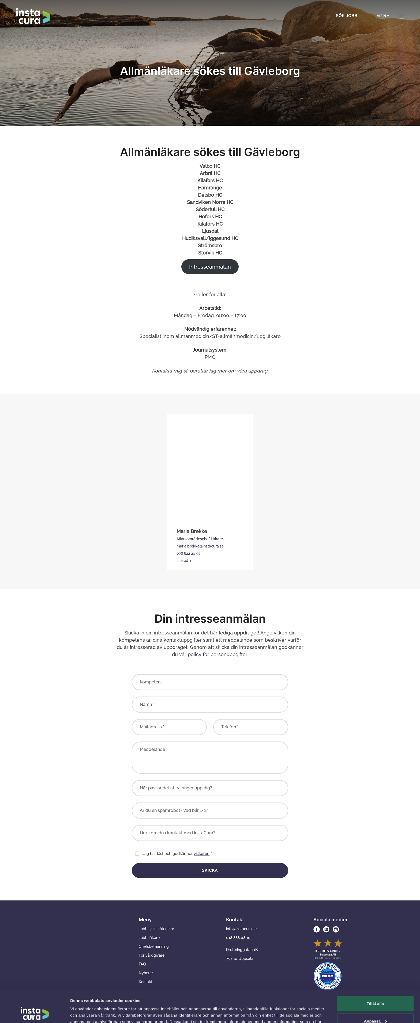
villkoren (201, 853)
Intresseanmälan (210, 267)
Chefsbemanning (154, 946)
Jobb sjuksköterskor (156, 929)
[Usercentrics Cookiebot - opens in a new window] (34, 1013)
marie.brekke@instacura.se (200, 546)
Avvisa (375, 1008)
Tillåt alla (375, 973)
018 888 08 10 (238, 937)
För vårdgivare (151, 955)
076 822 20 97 (188, 553)
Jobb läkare (149, 937)
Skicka (210, 870)
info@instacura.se (241, 929)
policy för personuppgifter (217, 654)
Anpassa (375, 990)
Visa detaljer (82, 1012)
